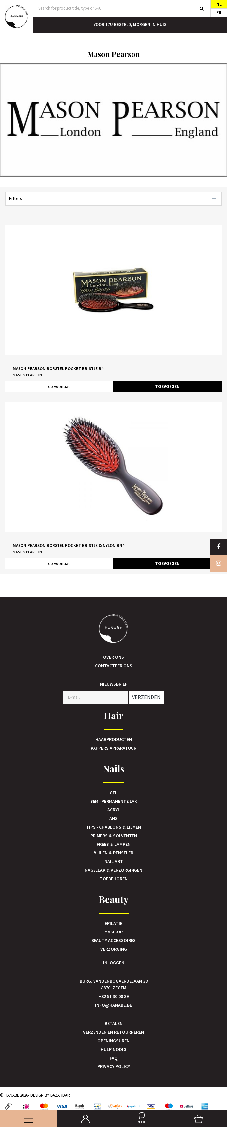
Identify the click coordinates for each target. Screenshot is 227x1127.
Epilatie (113, 923)
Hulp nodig (113, 1049)
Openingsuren (113, 1041)
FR (218, 12)
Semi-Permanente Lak (113, 801)
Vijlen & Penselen (113, 853)
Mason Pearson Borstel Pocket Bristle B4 (58, 368)
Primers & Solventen (113, 836)
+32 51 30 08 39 (114, 996)
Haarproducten (113, 739)
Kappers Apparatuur (113, 748)
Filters (113, 198)
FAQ (114, 1058)
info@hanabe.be (113, 1005)
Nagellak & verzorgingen (113, 870)
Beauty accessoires (113, 940)
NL (219, 4)
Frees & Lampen (114, 844)
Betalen (114, 1023)
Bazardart (61, 1095)
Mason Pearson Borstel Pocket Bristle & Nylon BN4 (69, 545)
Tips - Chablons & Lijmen (113, 827)
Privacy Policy (113, 1066)
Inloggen (113, 963)
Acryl (113, 810)
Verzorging (113, 949)
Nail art (113, 861)
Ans (113, 818)
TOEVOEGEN (167, 386)
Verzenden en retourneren (113, 1032)
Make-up (113, 932)
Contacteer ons (113, 666)
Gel (113, 793)
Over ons (113, 657)
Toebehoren (114, 879)
